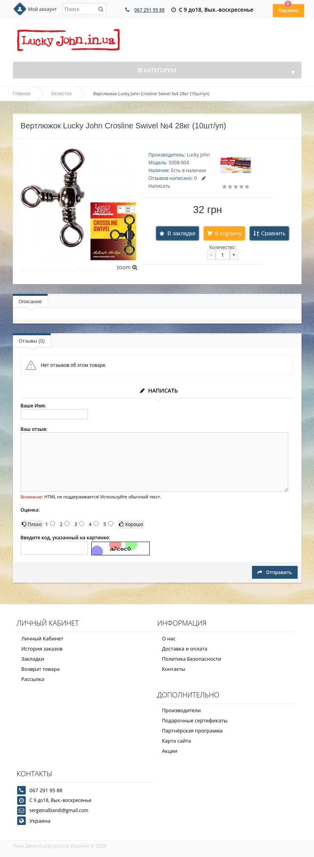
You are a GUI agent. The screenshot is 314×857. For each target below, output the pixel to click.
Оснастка (61, 93)
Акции (169, 750)
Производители (181, 710)
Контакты (173, 668)
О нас (169, 638)
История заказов (42, 648)
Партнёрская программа (192, 730)
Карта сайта (176, 740)
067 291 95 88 (149, 10)
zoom (126, 267)
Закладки (32, 658)
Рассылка (32, 679)
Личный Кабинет (42, 638)
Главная (22, 93)
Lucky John (198, 154)
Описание (30, 301)
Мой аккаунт (42, 9)
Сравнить (273, 233)
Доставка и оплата (185, 648)
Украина (40, 820)
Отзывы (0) (32, 341)
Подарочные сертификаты (194, 720)
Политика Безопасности (191, 658)
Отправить (274, 572)
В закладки (181, 233)
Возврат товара (40, 668)
